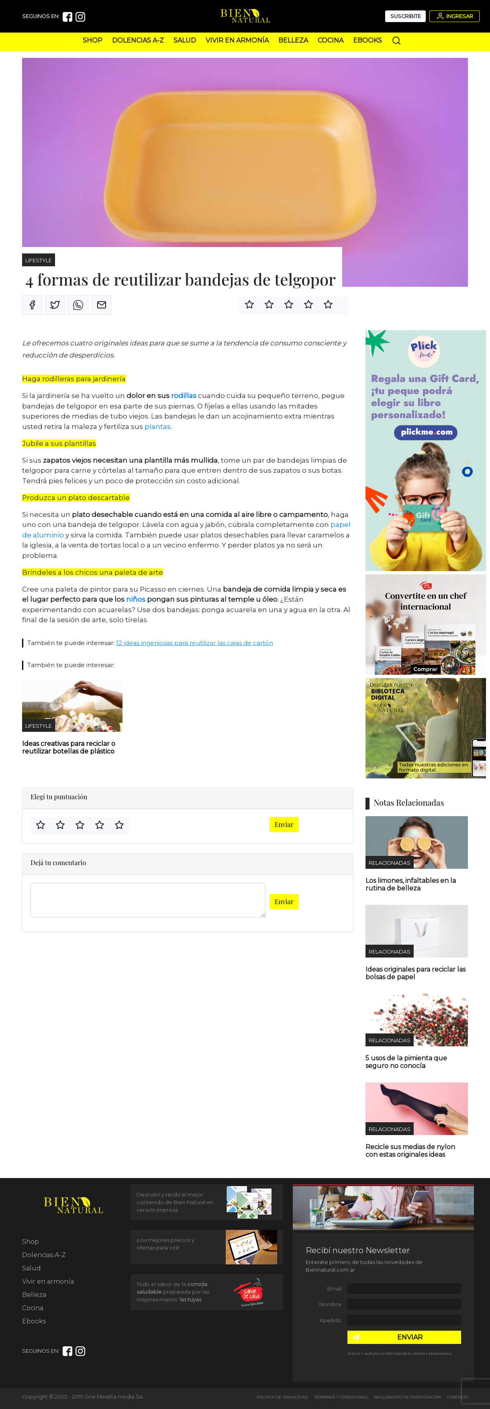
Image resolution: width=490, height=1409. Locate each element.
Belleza (293, 40)
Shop (92, 40)
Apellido (330, 1320)
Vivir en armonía (237, 40)
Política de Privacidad (282, 1397)
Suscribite (405, 16)
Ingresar (454, 16)
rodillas (183, 396)
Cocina (330, 40)
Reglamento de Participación (407, 1397)
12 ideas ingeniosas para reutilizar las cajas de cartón (194, 643)
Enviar (284, 824)
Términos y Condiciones (341, 1397)
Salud (185, 40)
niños (135, 599)
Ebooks (367, 40)
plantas (158, 427)
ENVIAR (410, 1337)
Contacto (457, 1397)
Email (334, 1289)
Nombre (330, 1304)
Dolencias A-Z (138, 40)
